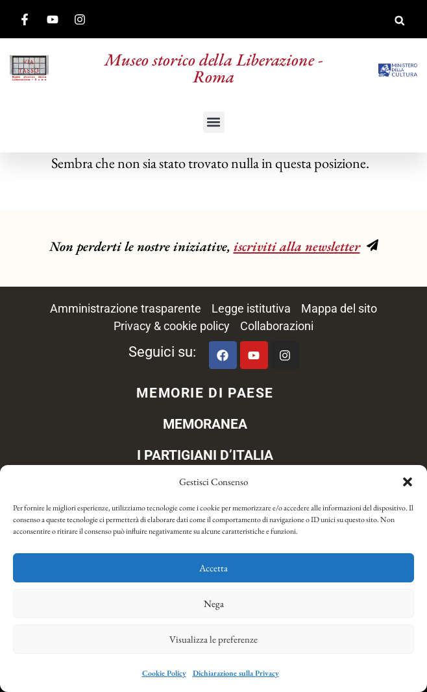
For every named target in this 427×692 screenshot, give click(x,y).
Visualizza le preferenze (213, 639)
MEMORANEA (205, 424)
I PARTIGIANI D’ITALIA (205, 455)
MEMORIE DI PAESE (205, 393)
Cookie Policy (164, 673)
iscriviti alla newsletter (297, 246)
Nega (214, 603)
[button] (407, 481)
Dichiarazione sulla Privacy (236, 673)
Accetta (213, 568)
